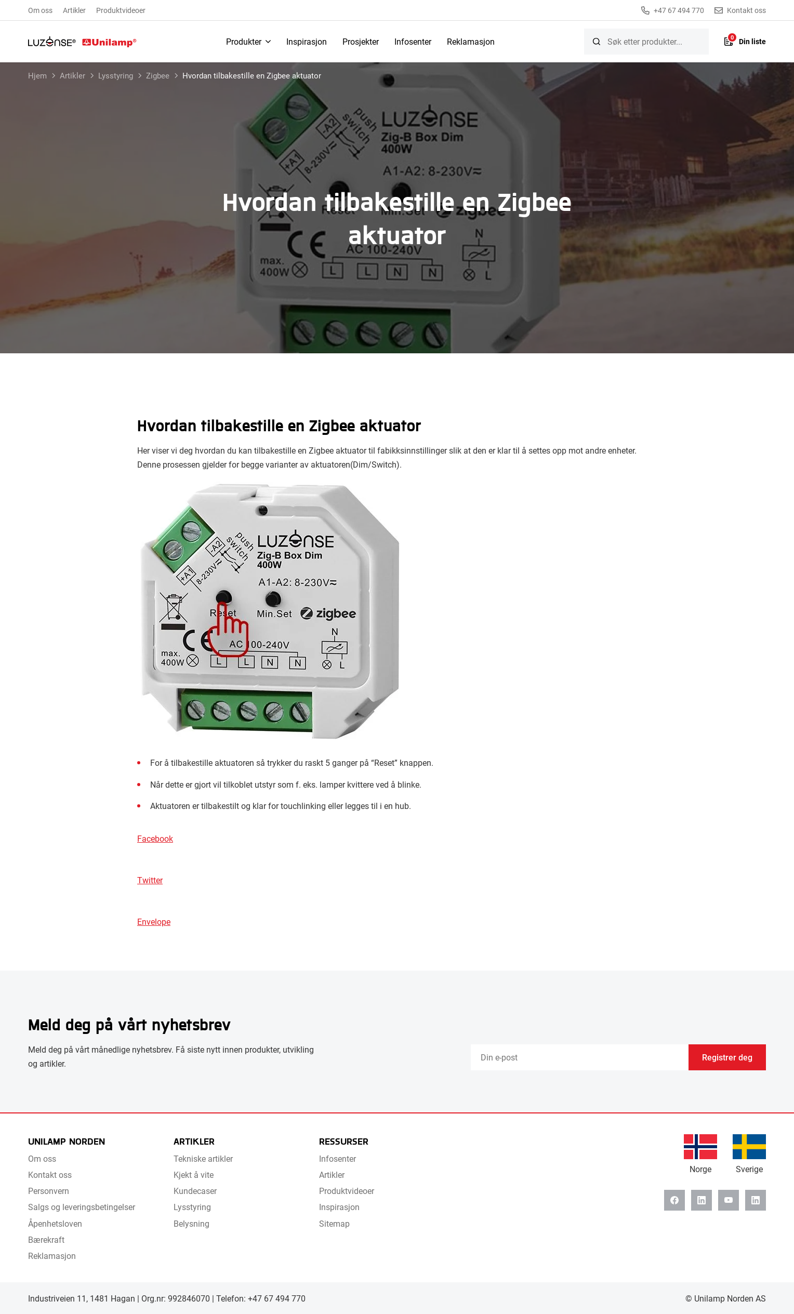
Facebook (155, 838)
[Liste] (745, 41)
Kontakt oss (740, 10)
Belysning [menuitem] (191, 1223)
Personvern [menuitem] (48, 1190)
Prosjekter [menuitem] (360, 41)
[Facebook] (674, 1200)
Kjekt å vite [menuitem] (194, 1174)
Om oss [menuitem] (40, 10)
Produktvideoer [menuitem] (120, 10)
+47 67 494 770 (672, 10)
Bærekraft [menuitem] (46, 1239)
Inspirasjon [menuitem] (306, 41)
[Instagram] (755, 1200)
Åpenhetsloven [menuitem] (55, 1223)
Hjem (37, 75)
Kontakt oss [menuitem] (50, 1174)
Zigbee (157, 75)
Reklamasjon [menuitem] (471, 41)
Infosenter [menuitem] (412, 41)
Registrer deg (727, 1057)
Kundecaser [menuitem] (195, 1190)
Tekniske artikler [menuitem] (203, 1158)
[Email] (580, 1057)
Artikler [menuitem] (74, 10)
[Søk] (596, 41)
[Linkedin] (701, 1200)
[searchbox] (646, 42)
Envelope (153, 921)
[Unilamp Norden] (82, 41)
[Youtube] (728, 1200)
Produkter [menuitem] (243, 41)
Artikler (72, 75)
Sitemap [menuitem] (334, 1223)
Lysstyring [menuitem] (192, 1206)
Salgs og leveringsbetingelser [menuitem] (81, 1206)
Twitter (150, 879)
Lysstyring (115, 75)
